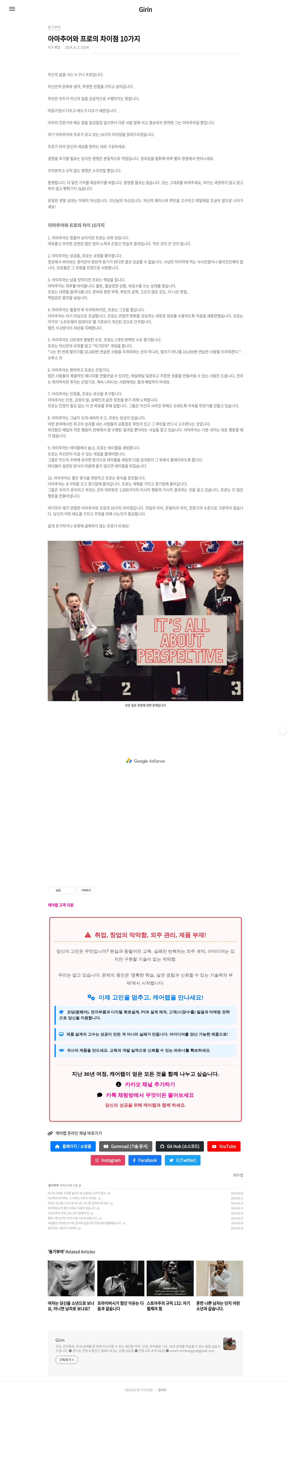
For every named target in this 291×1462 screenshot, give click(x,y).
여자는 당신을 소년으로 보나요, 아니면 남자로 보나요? (78, 1267)
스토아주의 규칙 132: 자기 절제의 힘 (68, 1277)
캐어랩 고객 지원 (60, 968)
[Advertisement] (145, 93)
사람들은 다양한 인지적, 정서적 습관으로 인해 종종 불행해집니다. (84, 1287)
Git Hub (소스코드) (179, 1210)
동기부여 (53, 1249)
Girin (145, 9)
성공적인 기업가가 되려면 (62, 1292)
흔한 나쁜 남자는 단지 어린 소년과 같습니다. (73, 1282)
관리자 (162, 1453)
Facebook (145, 1224)
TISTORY (147, 1453)
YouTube (224, 1210)
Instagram (107, 1224)
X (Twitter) (182, 1224)
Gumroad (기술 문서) (126, 1210)
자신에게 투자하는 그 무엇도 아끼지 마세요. (72, 1262)
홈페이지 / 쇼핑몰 (73, 1210)
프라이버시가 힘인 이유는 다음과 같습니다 (71, 1272)
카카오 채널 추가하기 (150, 1148)
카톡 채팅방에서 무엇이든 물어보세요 (150, 1159)
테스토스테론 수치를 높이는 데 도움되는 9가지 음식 (77, 1257)
